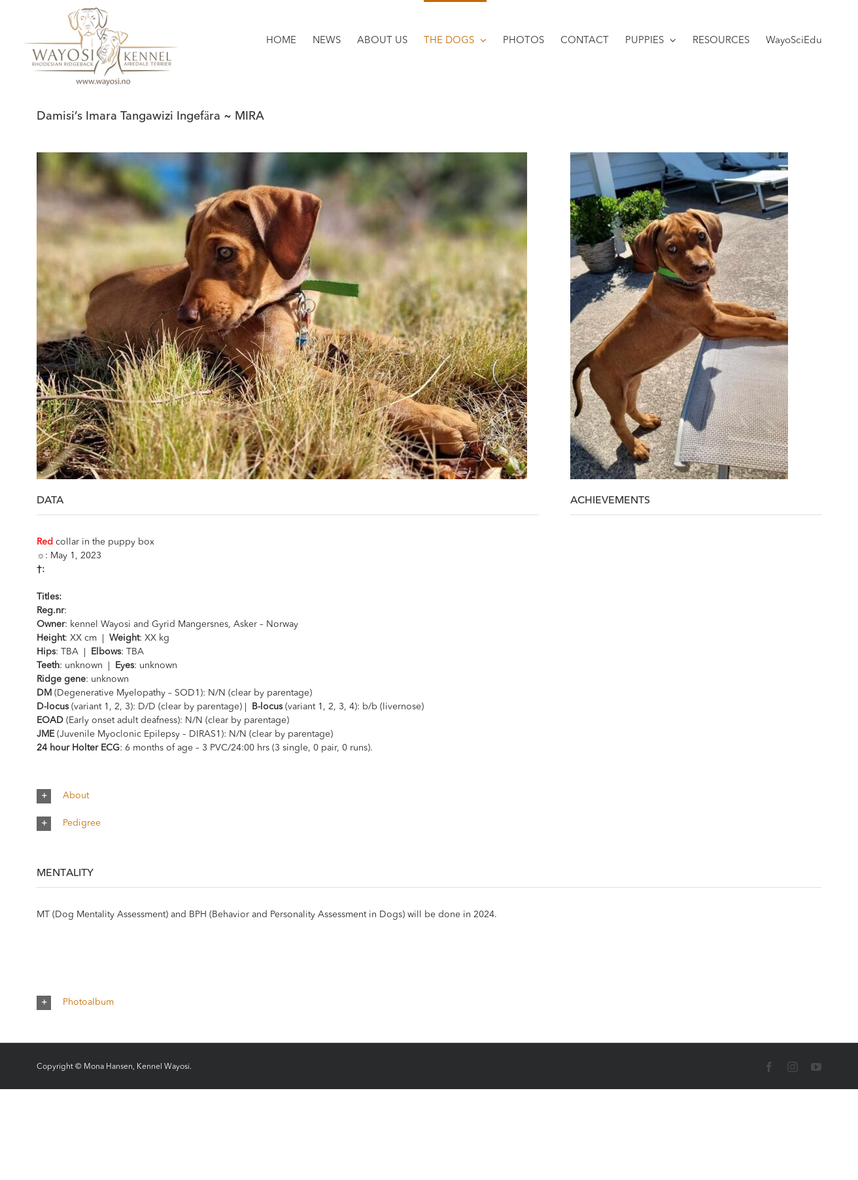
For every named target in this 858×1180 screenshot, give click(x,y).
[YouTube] (816, 1067)
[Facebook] (769, 1067)
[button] (429, 796)
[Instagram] (792, 1067)
